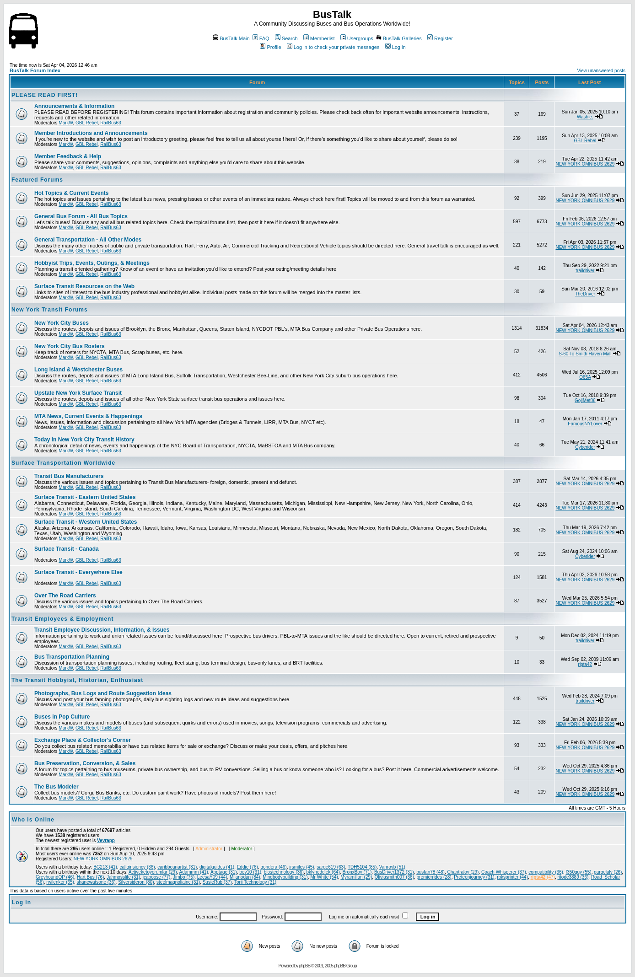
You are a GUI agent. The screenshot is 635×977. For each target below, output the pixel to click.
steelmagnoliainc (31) (178, 882)
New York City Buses (61, 323)
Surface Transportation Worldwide (63, 463)
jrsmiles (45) (301, 867)
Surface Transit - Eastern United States (84, 497)
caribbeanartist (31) (177, 867)
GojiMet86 (585, 400)
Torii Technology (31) (255, 882)
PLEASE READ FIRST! (44, 95)
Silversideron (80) (136, 882)
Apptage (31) (223, 872)
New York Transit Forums (49, 309)
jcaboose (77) (157, 877)
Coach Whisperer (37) (503, 872)
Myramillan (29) (356, 877)
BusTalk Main (231, 38)
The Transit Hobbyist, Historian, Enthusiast (77, 680)
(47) (543, 877)
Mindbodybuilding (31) (285, 877)
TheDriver (585, 293)
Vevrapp (106, 840)
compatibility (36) (545, 872)
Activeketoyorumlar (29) (153, 872)
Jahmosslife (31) (123, 877)
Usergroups (356, 38)
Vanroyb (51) (392, 867)
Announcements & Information (74, 106)
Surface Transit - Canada (66, 549)
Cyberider (585, 447)
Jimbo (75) (183, 877)
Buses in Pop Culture (62, 717)
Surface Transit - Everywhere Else (78, 572)
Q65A (585, 377)
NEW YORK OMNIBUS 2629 (584, 163)
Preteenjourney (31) (474, 877)
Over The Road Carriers (65, 595)
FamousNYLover (585, 423)
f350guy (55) (578, 872)
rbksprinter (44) (512, 877)
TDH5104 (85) (362, 867)
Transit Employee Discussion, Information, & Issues (101, 630)
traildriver (585, 270)
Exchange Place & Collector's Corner (82, 740)
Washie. (585, 116)
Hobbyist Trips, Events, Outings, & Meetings (92, 263)
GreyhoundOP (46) (55, 877)
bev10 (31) (250, 872)
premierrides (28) (434, 877)
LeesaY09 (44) (212, 877)
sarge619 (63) (331, 867)
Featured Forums (37, 180)
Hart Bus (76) (90, 877)
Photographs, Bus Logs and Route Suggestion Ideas (103, 693)
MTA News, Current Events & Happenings (88, 416)
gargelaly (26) (608, 872)
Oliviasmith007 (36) (394, 877)
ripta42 (585, 664)
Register (440, 38)
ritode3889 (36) (572, 877)
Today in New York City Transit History (84, 439)
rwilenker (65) (60, 882)
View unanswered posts (601, 70)
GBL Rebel (86, 122)
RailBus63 (110, 122)
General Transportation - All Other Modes (87, 239)
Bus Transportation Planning (71, 657)
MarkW (66, 122)
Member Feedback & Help (67, 156)
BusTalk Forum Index (35, 70)
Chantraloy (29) (463, 872)
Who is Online (33, 819)
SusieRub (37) (217, 882)
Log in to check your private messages (333, 47)
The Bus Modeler (56, 787)
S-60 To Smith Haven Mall (585, 353)
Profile (270, 47)
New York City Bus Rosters (69, 346)
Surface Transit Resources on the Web (84, 286)
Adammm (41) (193, 872)
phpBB (304, 965)
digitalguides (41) (216, 867)
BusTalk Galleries (399, 38)
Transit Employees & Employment (62, 619)
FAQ (261, 38)
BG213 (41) (105, 867)
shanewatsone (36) (96, 882)
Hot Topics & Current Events (71, 193)
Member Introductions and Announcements (91, 133)
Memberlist (319, 38)
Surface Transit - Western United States (85, 522)
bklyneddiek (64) (322, 872)
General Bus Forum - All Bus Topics (81, 216)
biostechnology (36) (284, 872)
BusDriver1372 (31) (394, 872)
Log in (395, 47)
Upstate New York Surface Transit (78, 393)
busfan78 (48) (430, 872)
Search (286, 38)
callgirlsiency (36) (137, 867)
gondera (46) (273, 867)
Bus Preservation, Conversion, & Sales (84, 763)
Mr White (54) (324, 877)
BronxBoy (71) (356, 872)
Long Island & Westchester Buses (78, 369)
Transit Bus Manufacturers (68, 476)
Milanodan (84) (245, 877)
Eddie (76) (247, 867)
